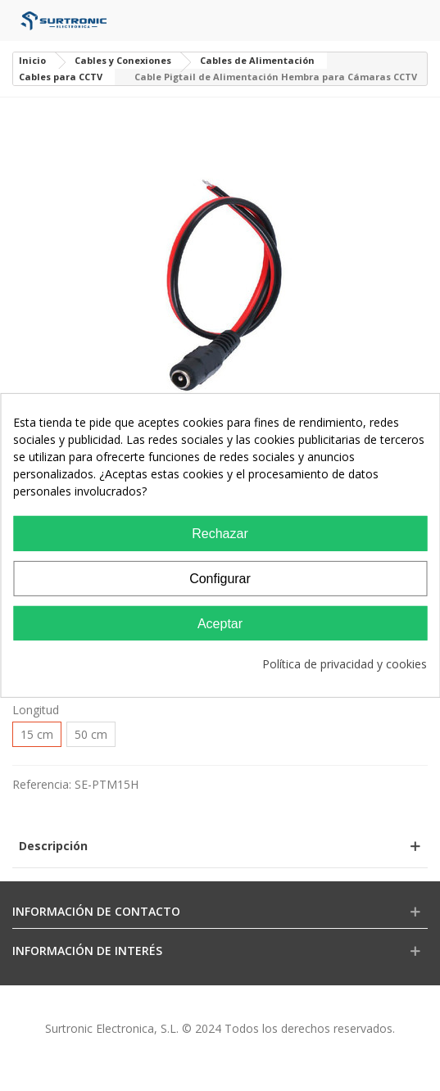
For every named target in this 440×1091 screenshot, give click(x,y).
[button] (220, 845)
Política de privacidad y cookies (344, 664)
